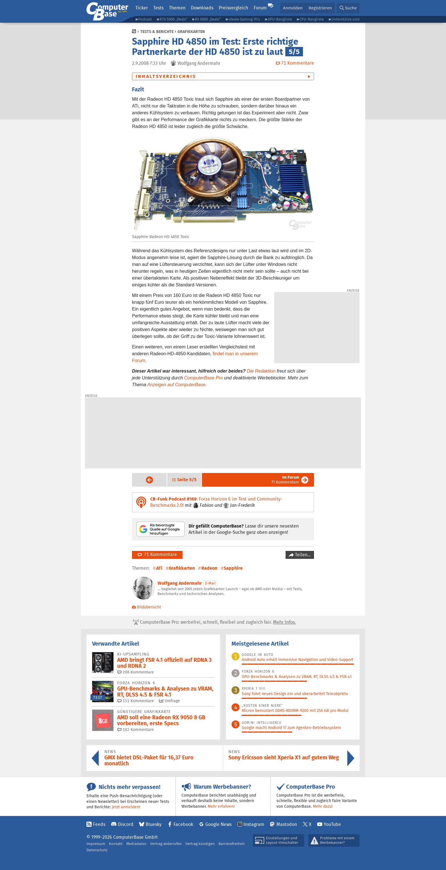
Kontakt (116, 843)
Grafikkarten (191, 31)
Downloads (202, 8)
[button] (348, 8)
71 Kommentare (285, 479)
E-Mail (210, 583)
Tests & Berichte (157, 31)
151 (135, 701)
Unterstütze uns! (345, 19)
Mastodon (286, 824)
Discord (125, 824)
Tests (158, 8)
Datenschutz (97, 850)
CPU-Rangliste (312, 19)
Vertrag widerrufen (166, 843)
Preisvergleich (233, 8)
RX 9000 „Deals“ (208, 19)
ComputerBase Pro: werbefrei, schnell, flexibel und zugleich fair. (214, 622)
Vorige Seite (145, 480)
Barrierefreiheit (231, 843)
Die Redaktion (261, 371)
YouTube (332, 824)
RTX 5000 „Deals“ (173, 19)
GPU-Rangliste (280, 19)
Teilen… (302, 554)
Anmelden (293, 8)
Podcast (145, 19)
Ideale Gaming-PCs (244, 19)
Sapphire (233, 568)
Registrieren (320, 8)
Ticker (141, 8)
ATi (159, 568)
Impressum (95, 843)
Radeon (209, 568)
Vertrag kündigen (200, 843)
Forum (260, 8)
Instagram (253, 824)
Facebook (183, 824)
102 (135, 729)
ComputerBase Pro (203, 377)
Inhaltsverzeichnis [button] (166, 76)
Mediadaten (136, 843)
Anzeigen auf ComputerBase (176, 384)
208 (135, 672)
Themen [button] (177, 8)
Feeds (99, 824)
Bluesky (154, 824)
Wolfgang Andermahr (180, 583)
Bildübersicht (146, 607)
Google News (218, 824)
